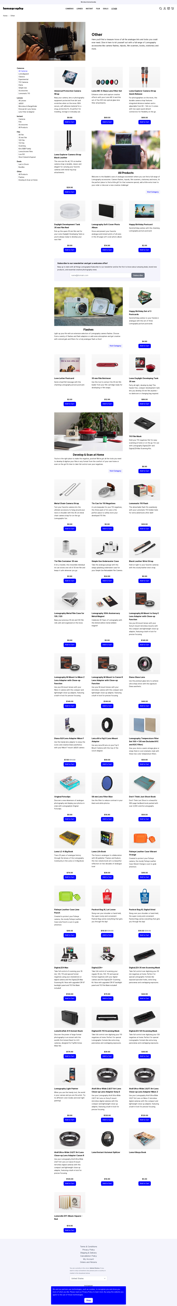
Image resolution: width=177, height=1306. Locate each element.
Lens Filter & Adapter (26, 112)
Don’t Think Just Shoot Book (142, 796)
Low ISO (22, 154)
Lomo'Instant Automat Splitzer (106, 1152)
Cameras (69, 9)
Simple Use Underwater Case (105, 561)
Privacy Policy (88, 1250)
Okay (88, 1300)
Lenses (80, 9)
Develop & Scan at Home (28, 180)
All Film (21, 135)
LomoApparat (24, 74)
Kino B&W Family (25, 149)
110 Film (21, 143)
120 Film (22, 140)
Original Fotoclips (62, 796)
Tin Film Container (66, 561)
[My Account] (164, 8)
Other (114, 9)
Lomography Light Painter (66, 1088)
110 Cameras (23, 82)
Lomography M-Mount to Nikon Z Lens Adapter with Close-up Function (69, 680)
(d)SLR (21, 103)
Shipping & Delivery (88, 1253)
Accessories (23, 91)
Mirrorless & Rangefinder (28, 106)
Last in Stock (24, 164)
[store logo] (13, 8)
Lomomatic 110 (24, 93)
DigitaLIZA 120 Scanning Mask (143, 1031)
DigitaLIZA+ (97, 967)
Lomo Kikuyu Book (137, 1152)
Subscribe (138, 275)
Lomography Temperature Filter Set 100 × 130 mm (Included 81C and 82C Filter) (144, 741)
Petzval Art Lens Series (27, 109)
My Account (88, 1259)
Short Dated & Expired (27, 157)
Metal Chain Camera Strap (66, 503)
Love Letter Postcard (64, 378)
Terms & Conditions (88, 1246)
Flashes (21, 177)
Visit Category (153, 192)
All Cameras (23, 71)
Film (98, 9)
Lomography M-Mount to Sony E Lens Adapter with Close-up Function (144, 616)
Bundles (22, 167)
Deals (105, 9)
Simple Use (23, 88)
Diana (21, 85)
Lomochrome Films (26, 151)
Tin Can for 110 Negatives (103, 503)
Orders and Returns (88, 1262)
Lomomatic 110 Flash (138, 503)
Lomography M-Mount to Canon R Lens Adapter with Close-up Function (107, 680)
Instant (89, 9)
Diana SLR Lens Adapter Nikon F (69, 738)
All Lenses (22, 101)
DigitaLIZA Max (61, 967)
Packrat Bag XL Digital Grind (142, 909)
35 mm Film (23, 137)
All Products (23, 127)
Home (5, 16)
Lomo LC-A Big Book (63, 851)
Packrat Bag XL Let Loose (104, 909)
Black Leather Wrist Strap (141, 561)
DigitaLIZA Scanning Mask (144, 967)
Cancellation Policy (88, 1256)
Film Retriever (101, 378)
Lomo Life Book (99, 851)
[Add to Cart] (70, 122)
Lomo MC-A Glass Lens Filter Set (107, 91)
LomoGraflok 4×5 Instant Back (68, 1031)
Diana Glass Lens (137, 677)
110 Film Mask (135, 436)
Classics (22, 77)
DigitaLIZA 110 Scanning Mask (105, 1031)
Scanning (22, 146)
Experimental (23, 79)
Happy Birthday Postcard (140, 224)
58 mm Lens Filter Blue (102, 796)
